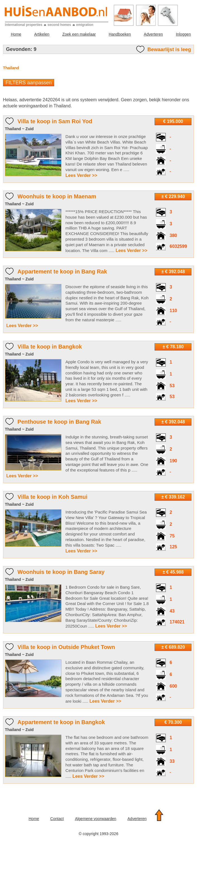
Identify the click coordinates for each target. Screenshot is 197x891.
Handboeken (120, 34)
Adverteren (153, 34)
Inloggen (183, 34)
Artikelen (41, 34)
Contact (57, 818)
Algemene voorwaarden (95, 818)
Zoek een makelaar (79, 34)
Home (16, 34)
